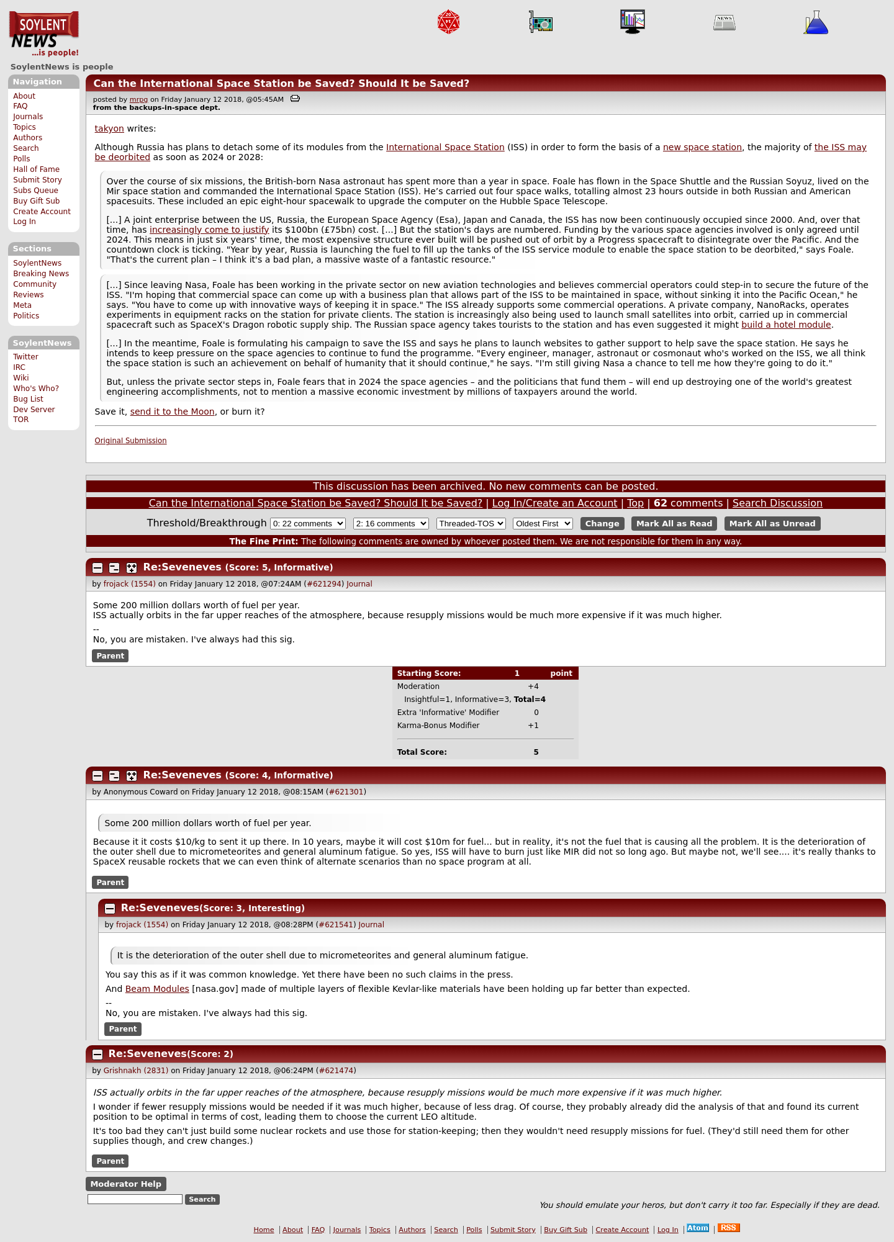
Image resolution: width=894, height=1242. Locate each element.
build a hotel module (786, 325)
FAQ (20, 106)
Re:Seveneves (182, 567)
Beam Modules (157, 989)
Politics (26, 316)
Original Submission (131, 440)
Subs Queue (35, 190)
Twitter (25, 357)
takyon (109, 128)
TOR (21, 419)
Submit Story (37, 180)
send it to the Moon (172, 411)
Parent (110, 655)
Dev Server (34, 409)
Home (264, 1230)
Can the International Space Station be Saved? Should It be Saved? (281, 83)
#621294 (324, 584)
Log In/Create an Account (555, 503)
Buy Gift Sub (36, 201)
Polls (21, 159)
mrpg (139, 100)
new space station (702, 147)
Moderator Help (125, 1184)
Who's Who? (36, 388)
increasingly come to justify (209, 230)
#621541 (335, 924)
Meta (22, 305)
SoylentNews (43, 34)
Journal (359, 584)
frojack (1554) (130, 584)
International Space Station (445, 147)
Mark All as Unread (772, 523)
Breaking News (41, 273)
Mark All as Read (674, 523)
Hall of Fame (36, 169)
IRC (19, 367)
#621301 (346, 792)
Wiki (21, 378)
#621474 (335, 1070)
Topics (24, 127)
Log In (24, 221)
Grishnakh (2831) (136, 1070)
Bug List (28, 399)
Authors (27, 137)
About (24, 96)
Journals (28, 116)
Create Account (42, 211)
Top (635, 503)
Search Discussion (778, 503)
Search (26, 148)
